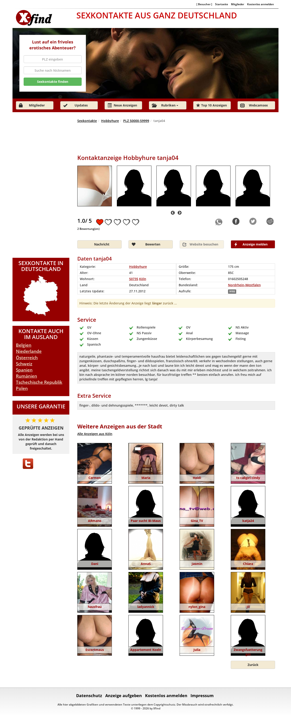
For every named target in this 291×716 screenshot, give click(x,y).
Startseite (221, 4)
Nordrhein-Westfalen (244, 285)
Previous (173, 213)
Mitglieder (237, 4)
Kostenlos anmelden (260, 4)
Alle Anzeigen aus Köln (94, 434)
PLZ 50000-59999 (136, 121)
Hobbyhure (110, 121)
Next (179, 213)
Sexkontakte (87, 121)
